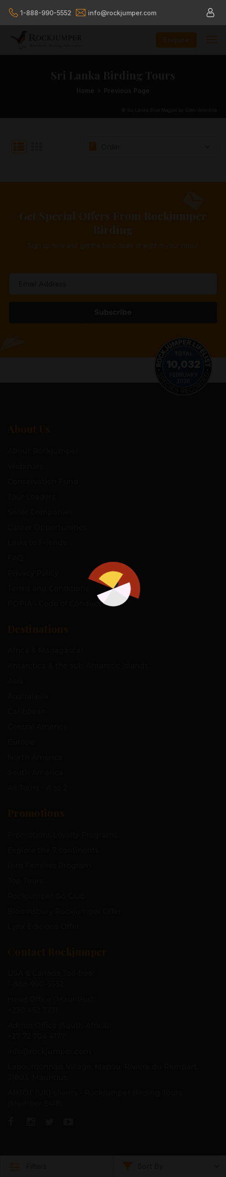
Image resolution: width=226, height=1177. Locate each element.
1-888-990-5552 (40, 12)
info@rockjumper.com (116, 13)
